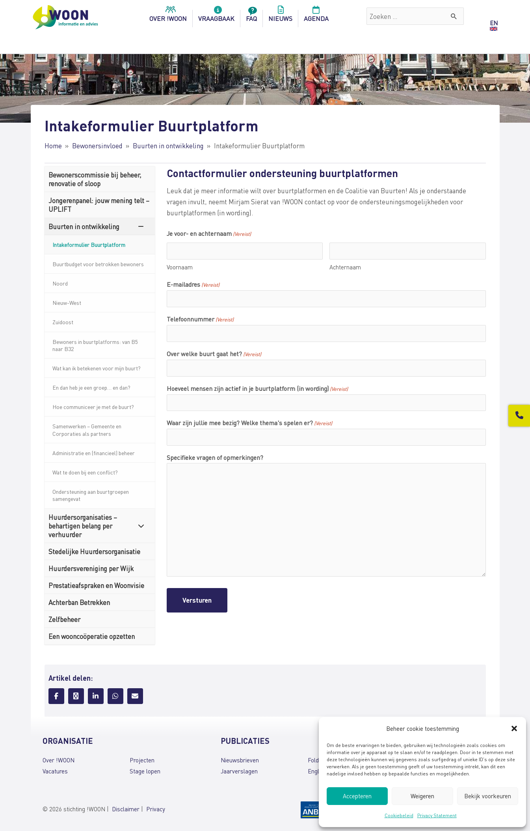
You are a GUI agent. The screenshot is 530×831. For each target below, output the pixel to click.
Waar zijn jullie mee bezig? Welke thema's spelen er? (249, 423)
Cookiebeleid (399, 815)
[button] (514, 728)
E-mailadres (193, 284)
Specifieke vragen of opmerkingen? (215, 457)
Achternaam (345, 267)
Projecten (142, 760)
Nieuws (280, 16)
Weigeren (422, 796)
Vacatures (55, 771)
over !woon (168, 16)
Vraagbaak (216, 16)
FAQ (251, 16)
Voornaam (180, 267)
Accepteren (357, 796)
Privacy (155, 809)
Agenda (316, 16)
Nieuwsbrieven (240, 760)
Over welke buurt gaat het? (214, 354)
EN (494, 23)
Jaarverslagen (239, 771)
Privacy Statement (437, 815)
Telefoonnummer (200, 319)
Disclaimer (125, 809)
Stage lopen (145, 771)
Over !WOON (58, 760)
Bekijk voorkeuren (487, 796)
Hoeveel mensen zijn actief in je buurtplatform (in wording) (257, 388)
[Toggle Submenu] (141, 226)
